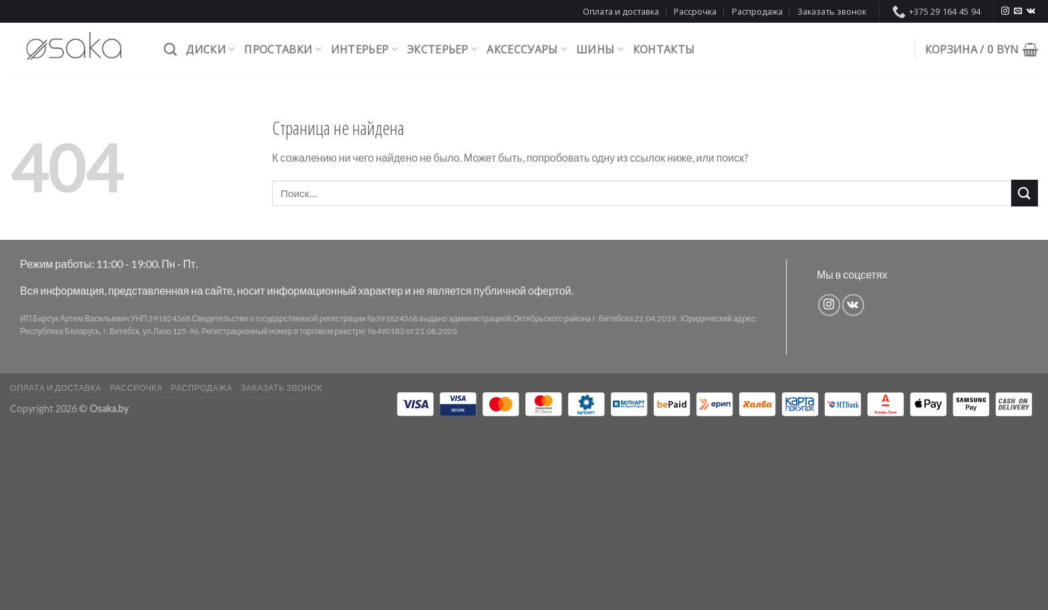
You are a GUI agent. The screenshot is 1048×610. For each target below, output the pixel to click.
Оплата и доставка (621, 11)
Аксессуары (527, 49)
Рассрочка (695, 11)
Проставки (282, 49)
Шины (600, 49)
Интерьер (364, 49)
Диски (210, 49)
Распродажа (757, 11)
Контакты (664, 49)
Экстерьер (442, 49)
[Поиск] (170, 49)
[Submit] (1024, 193)
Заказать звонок (831, 11)
